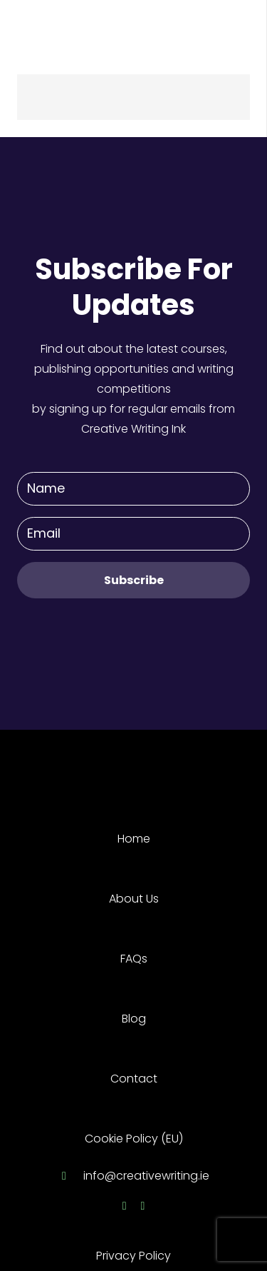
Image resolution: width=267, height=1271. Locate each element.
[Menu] (247, 28)
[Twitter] (143, 1206)
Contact (133, 1078)
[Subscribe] (133, 580)
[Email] (133, 534)
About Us (134, 898)
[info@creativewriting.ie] (70, 1176)
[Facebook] (124, 1206)
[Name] (133, 489)
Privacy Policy (133, 1255)
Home (133, 838)
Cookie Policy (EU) (134, 1138)
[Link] (63, 28)
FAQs (133, 958)
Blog (134, 1018)
